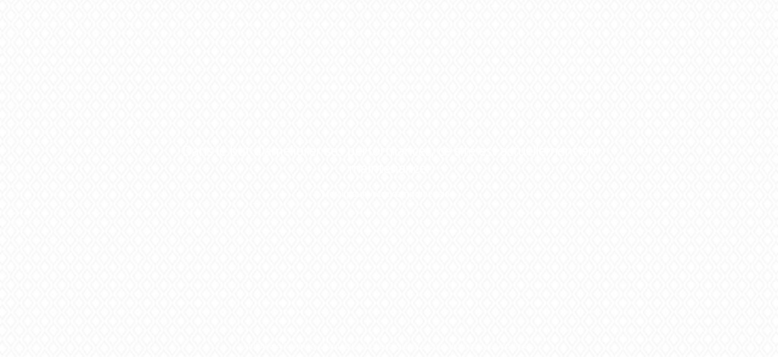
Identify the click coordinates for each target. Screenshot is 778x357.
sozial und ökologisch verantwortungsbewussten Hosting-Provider (404, 346)
